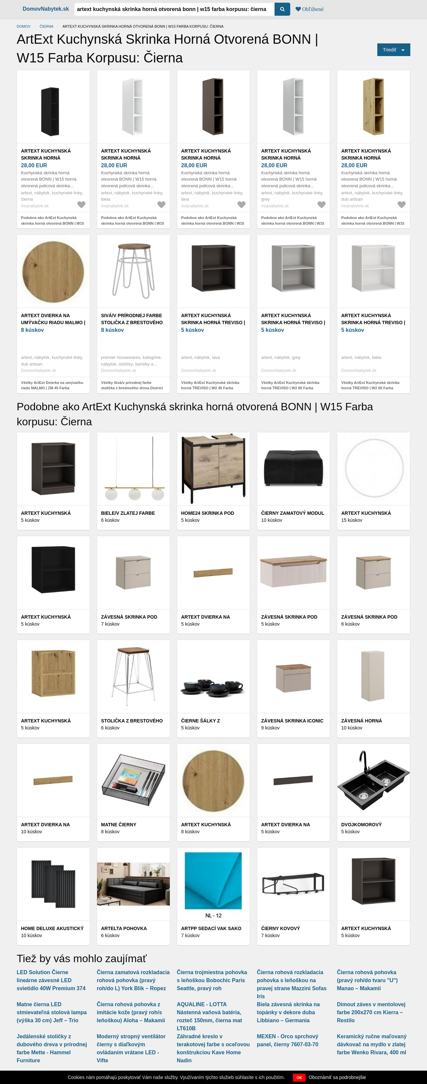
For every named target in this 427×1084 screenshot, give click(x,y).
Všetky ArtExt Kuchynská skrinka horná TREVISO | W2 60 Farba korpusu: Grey (290, 388)
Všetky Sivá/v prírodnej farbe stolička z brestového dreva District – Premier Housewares (132, 388)
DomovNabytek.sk (46, 9)
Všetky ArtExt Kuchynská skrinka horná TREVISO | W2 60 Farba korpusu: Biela (370, 388)
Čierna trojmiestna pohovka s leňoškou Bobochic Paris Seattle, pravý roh (212, 980)
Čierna (47, 26)
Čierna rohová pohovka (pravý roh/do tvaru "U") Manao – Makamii (367, 980)
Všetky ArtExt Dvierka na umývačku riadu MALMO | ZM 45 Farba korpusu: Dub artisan (52, 388)
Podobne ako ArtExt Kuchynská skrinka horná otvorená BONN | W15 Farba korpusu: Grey (292, 223)
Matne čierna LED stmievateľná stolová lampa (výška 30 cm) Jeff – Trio (52, 1012)
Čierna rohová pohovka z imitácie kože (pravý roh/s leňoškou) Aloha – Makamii (131, 1012)
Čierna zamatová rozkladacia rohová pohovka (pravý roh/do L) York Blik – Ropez (133, 980)
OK (299, 1078)
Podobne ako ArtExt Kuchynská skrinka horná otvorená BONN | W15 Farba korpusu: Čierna (52, 223)
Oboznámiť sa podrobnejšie (337, 1077)
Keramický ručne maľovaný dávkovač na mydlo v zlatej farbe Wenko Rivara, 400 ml (372, 1044)
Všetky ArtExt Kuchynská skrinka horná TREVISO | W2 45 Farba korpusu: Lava (210, 388)
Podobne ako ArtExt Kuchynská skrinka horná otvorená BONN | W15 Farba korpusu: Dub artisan (372, 223)
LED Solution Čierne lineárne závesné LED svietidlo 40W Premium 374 (51, 980)
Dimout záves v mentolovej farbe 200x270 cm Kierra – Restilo (371, 1012)
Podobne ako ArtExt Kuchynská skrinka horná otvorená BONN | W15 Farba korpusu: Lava (212, 223)
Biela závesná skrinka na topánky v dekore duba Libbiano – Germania (288, 1012)
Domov (24, 26)
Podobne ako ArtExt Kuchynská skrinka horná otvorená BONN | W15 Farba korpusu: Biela (132, 223)
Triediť (390, 49)
